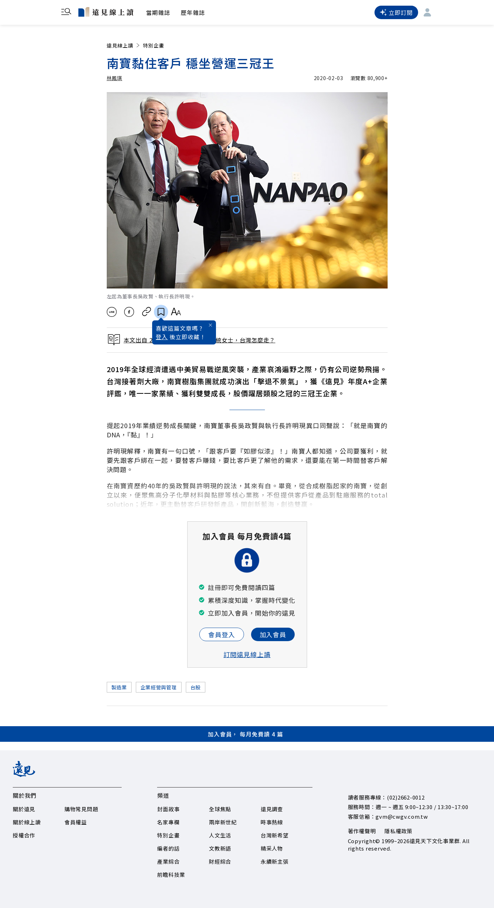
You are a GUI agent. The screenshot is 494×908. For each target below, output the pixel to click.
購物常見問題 (81, 809)
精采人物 (272, 848)
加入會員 (273, 634)
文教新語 (220, 848)
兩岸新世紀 (223, 822)
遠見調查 (272, 809)
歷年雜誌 (193, 12)
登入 (162, 336)
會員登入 (221, 634)
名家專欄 (168, 822)
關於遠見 (24, 809)
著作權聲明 (362, 831)
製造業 (119, 687)
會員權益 (76, 822)
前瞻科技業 (171, 874)
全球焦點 (220, 809)
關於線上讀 (27, 822)
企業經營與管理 (158, 687)
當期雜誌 (158, 12)
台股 (195, 687)
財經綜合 (220, 861)
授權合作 (24, 835)
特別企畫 (153, 45)
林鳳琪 (114, 78)
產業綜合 (168, 861)
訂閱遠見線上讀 (247, 654)
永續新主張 (275, 861)
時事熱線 (272, 822)
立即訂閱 (396, 12)
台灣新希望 (275, 835)
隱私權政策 (398, 831)
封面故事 (168, 809)
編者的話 (168, 848)
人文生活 (220, 835)
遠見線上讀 (124, 45)
